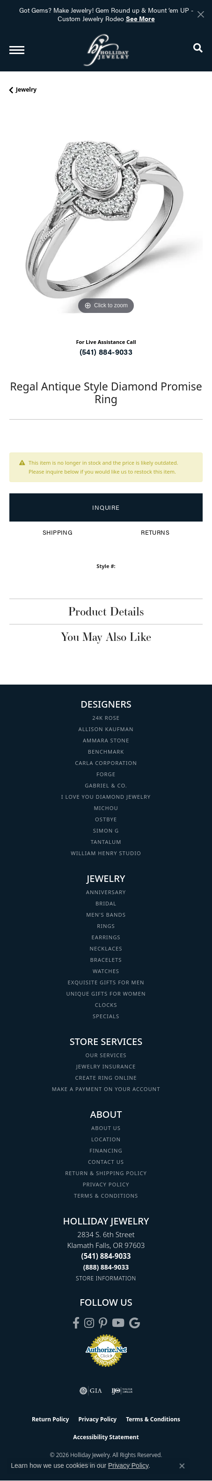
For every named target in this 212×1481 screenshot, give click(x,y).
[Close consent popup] (182, 1466)
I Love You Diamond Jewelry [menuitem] (106, 796)
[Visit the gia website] (91, 1391)
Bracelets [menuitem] (106, 959)
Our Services (105, 1055)
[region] (106, 220)
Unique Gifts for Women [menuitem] (106, 993)
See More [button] (140, 18)
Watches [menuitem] (106, 970)
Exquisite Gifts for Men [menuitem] (106, 982)
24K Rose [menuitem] (106, 717)
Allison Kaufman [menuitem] (106, 729)
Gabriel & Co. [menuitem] (106, 785)
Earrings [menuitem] (106, 937)
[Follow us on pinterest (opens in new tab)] (103, 1323)
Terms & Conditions (106, 1195)
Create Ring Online (106, 1077)
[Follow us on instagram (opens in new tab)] (89, 1323)
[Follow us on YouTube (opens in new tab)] (118, 1323)
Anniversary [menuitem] (106, 892)
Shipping (57, 532)
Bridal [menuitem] (106, 903)
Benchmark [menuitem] (106, 751)
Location (106, 1139)
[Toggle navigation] (17, 50)
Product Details (106, 611)
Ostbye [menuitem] (106, 819)
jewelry (26, 90)
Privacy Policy (106, 1184)
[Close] (200, 14)
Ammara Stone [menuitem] (106, 740)
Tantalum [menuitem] (106, 841)
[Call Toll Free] (106, 1267)
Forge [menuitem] (106, 774)
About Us (106, 1127)
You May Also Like (106, 637)
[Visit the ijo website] (121, 1391)
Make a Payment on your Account (106, 1088)
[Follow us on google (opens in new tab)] (134, 1323)
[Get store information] (106, 1278)
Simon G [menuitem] (106, 830)
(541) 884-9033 (106, 351)
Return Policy (50, 1419)
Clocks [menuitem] (106, 1004)
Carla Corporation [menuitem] (106, 762)
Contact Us (106, 1161)
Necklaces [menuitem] (106, 948)
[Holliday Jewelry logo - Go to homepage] (106, 50)
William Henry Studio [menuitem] (106, 853)
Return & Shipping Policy (106, 1173)
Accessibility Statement (106, 1437)
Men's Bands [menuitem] (106, 914)
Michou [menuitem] (106, 807)
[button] (198, 50)
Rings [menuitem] (106, 925)
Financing (105, 1150)
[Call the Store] (106, 1256)
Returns (155, 532)
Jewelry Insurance (106, 1066)
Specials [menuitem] (106, 1016)
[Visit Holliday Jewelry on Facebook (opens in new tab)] (76, 1323)
